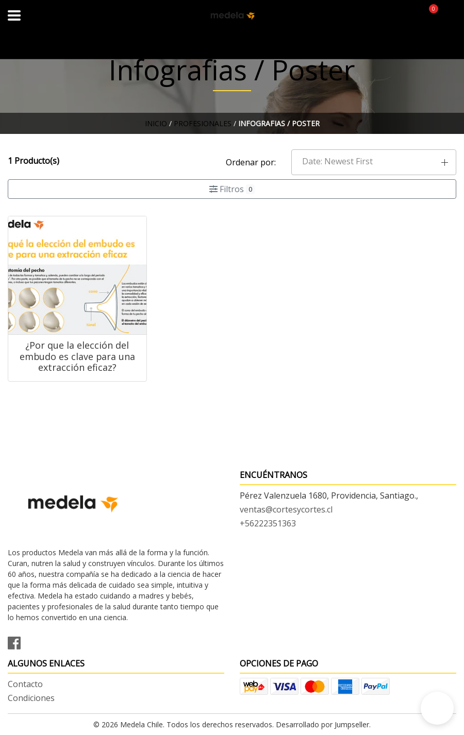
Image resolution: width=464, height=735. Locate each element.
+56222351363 (268, 523)
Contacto (25, 684)
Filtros (232, 189)
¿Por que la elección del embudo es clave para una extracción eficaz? (77, 356)
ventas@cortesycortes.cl (286, 509)
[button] (373, 162)
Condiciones (31, 698)
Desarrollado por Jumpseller (322, 724)
